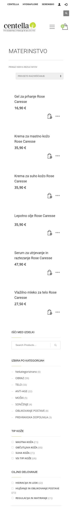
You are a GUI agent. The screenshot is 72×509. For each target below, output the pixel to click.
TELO (18, 384)
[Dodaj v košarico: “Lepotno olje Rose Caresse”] (50, 233)
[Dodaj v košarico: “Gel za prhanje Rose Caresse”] (50, 116)
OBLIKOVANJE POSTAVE (30, 410)
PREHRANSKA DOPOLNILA (31, 417)
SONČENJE (21, 404)
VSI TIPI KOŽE (23, 458)
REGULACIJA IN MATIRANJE (31, 498)
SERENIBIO (48, 4)
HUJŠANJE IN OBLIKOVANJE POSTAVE (37, 488)
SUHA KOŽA (23, 453)
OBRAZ (19, 378)
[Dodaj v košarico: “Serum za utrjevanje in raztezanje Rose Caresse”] (50, 273)
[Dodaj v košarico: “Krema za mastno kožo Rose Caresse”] (50, 156)
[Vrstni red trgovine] (39, 76)
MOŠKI (19, 398)
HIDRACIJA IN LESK (27, 482)
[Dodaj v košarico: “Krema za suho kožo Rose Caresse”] (50, 196)
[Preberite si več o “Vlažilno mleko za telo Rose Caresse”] (50, 312)
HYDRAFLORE (30, 4)
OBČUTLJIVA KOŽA (26, 447)
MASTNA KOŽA (24, 442)
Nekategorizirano (26, 371)
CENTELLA (13, 4)
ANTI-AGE (21, 391)
